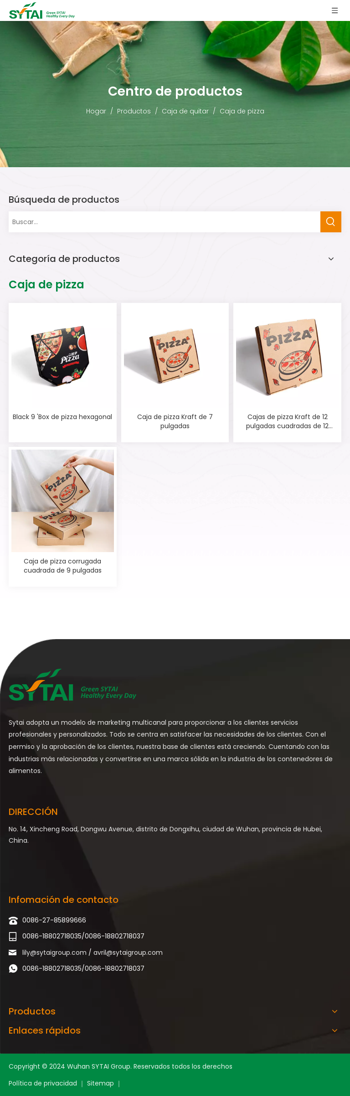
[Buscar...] (164, 221)
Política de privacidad (44, 1083)
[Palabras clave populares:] (330, 221)
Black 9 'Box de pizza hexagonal (62, 416)
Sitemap (101, 1083)
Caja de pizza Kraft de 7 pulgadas (175, 421)
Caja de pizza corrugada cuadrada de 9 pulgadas (63, 566)
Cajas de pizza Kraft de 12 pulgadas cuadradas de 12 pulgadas (287, 421)
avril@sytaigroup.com (128, 952)
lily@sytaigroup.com (55, 952)
